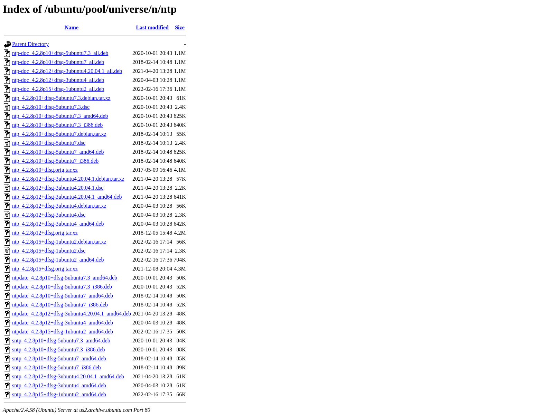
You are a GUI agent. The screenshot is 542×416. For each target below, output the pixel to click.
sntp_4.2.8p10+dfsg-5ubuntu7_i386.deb (56, 367)
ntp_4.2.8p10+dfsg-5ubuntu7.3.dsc (51, 107)
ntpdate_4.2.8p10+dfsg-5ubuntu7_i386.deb (60, 305)
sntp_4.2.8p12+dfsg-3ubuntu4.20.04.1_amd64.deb (68, 376)
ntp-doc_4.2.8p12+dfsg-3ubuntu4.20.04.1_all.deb (67, 71)
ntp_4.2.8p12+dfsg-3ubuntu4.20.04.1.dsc (57, 188)
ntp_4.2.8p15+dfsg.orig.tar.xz (45, 269)
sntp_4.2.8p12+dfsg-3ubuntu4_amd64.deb (59, 385)
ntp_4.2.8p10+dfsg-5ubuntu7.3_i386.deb (57, 125)
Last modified (152, 27)
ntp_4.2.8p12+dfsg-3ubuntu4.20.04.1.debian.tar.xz (68, 179)
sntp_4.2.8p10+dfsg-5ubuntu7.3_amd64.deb (61, 340)
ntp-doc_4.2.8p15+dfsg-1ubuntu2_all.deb (58, 89)
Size (180, 27)
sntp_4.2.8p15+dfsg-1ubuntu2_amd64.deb (59, 394)
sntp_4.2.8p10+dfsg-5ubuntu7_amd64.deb (59, 358)
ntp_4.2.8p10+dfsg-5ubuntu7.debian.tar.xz (59, 134)
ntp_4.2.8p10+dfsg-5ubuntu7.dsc (48, 143)
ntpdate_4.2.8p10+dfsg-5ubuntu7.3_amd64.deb (64, 278)
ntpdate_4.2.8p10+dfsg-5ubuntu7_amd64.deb (62, 296)
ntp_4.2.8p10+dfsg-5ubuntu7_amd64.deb (58, 152)
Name (71, 27)
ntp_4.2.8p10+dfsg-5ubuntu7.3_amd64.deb (60, 116)
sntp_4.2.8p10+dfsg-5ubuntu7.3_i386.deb (58, 349)
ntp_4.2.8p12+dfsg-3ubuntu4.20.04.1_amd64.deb (67, 197)
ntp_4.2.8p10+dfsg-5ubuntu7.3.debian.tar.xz (61, 98)
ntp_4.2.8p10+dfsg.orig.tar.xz (45, 170)
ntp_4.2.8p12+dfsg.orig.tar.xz (45, 233)
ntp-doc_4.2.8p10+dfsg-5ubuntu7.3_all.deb (60, 53)
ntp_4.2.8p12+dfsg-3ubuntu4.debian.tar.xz (59, 206)
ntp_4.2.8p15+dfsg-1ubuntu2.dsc (48, 251)
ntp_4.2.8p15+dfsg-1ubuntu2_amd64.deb (58, 260)
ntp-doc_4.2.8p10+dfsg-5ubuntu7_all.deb (58, 62)
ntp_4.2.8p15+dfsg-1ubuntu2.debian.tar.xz (59, 242)
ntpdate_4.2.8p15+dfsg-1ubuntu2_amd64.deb (62, 331)
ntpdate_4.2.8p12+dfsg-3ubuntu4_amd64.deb (62, 322)
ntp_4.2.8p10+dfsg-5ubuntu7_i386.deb (55, 161)
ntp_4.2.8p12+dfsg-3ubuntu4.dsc (48, 215)
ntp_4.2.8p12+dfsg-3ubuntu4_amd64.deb (58, 224)
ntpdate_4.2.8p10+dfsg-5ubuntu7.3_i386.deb (62, 287)
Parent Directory (30, 44)
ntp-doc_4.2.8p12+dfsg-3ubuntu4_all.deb (58, 80)
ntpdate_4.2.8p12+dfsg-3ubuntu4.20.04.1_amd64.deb (71, 313)
